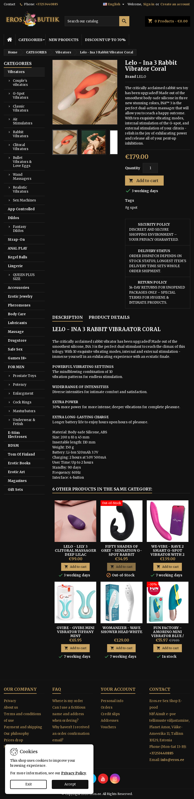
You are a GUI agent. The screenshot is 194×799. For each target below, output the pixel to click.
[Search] (97, 21)
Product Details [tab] (109, 317)
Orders (106, 707)
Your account (118, 689)
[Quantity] (150, 168)
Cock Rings (22, 402)
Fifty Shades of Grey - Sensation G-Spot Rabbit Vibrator (121, 552)
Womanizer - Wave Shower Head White (121, 630)
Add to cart (143, 180)
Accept (70, 784)
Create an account (175, 4)
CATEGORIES (30, 40)
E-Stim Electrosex (17, 435)
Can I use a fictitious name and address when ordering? (68, 714)
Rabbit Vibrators (20, 134)
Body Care (17, 314)
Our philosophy (16, 734)
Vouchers (108, 727)
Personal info (112, 701)
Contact (9, 4)
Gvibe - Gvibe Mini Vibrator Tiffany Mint (75, 632)
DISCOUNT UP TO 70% (105, 40)
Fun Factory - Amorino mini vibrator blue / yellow (167, 634)
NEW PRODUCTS (64, 40)
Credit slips (110, 714)
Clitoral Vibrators (20, 147)
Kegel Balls (17, 257)
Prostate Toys (24, 376)
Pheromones (19, 305)
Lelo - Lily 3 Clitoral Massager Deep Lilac (75, 550)
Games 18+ (17, 358)
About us (11, 707)
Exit (28, 784)
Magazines (17, 481)
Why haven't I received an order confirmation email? (70, 733)
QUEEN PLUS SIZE (24, 277)
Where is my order (67, 701)
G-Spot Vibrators (20, 95)
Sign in (148, 4)
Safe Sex (15, 349)
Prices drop (13, 740)
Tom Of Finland (21, 454)
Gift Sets (15, 490)
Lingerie (15, 266)
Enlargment (23, 393)
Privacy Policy (73, 773)
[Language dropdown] (114, 4)
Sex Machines (24, 200)
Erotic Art (16, 472)
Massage (16, 332)
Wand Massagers (22, 176)
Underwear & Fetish (24, 422)
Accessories (18, 288)
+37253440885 (47, 4)
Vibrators (16, 72)
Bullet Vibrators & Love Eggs (22, 162)
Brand (130, 77)
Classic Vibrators (20, 108)
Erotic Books (19, 463)
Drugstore (17, 340)
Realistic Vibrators (20, 189)
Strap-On (16, 239)
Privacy (10, 701)
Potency (20, 385)
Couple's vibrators (20, 83)
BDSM (13, 445)
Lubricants (17, 323)
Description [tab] (67, 317)
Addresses (109, 720)
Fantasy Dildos (19, 229)
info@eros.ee (172, 760)
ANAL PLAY (17, 248)
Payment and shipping (23, 727)
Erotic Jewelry (20, 296)
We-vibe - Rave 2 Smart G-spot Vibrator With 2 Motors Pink (167, 552)
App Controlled (21, 209)
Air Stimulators (22, 121)
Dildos (13, 218)
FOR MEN (16, 367)
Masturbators (24, 411)
